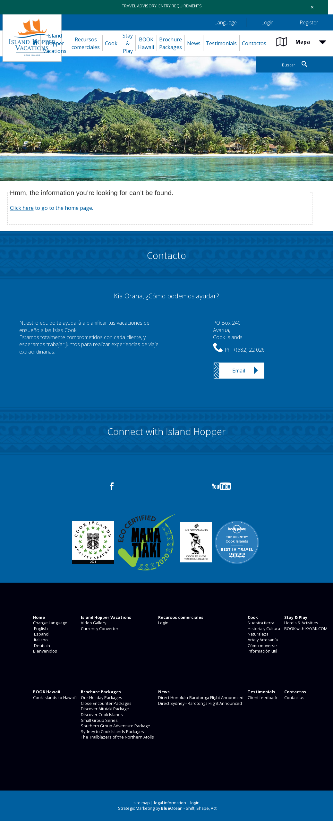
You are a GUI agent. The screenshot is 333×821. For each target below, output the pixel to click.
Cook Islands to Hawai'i (54, 697)
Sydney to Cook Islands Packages (112, 731)
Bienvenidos (44, 651)
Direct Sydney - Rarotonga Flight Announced (199, 703)
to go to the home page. (51, 207)
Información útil (262, 651)
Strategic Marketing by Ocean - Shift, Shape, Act (167, 808)
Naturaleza (258, 634)
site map (141, 803)
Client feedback (262, 697)
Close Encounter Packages (106, 703)
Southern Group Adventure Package (115, 726)
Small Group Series (99, 720)
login (195, 803)
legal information (170, 803)
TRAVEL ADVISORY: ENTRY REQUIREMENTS (162, 6)
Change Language (49, 623)
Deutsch (41, 645)
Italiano (40, 640)
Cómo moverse (262, 645)
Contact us (293, 697)
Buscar (288, 65)
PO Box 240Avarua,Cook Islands (228, 330)
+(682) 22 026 (249, 349)
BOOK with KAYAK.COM (305, 628)
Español (40, 634)
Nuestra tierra (260, 623)
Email (238, 370)
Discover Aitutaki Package (104, 709)
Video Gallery (93, 623)
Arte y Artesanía (262, 640)
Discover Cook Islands (101, 714)
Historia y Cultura (263, 628)
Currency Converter (99, 628)
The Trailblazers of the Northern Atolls (117, 737)
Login (162, 623)
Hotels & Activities (300, 623)
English (40, 628)
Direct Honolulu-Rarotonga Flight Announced (200, 697)
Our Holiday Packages (101, 697)
